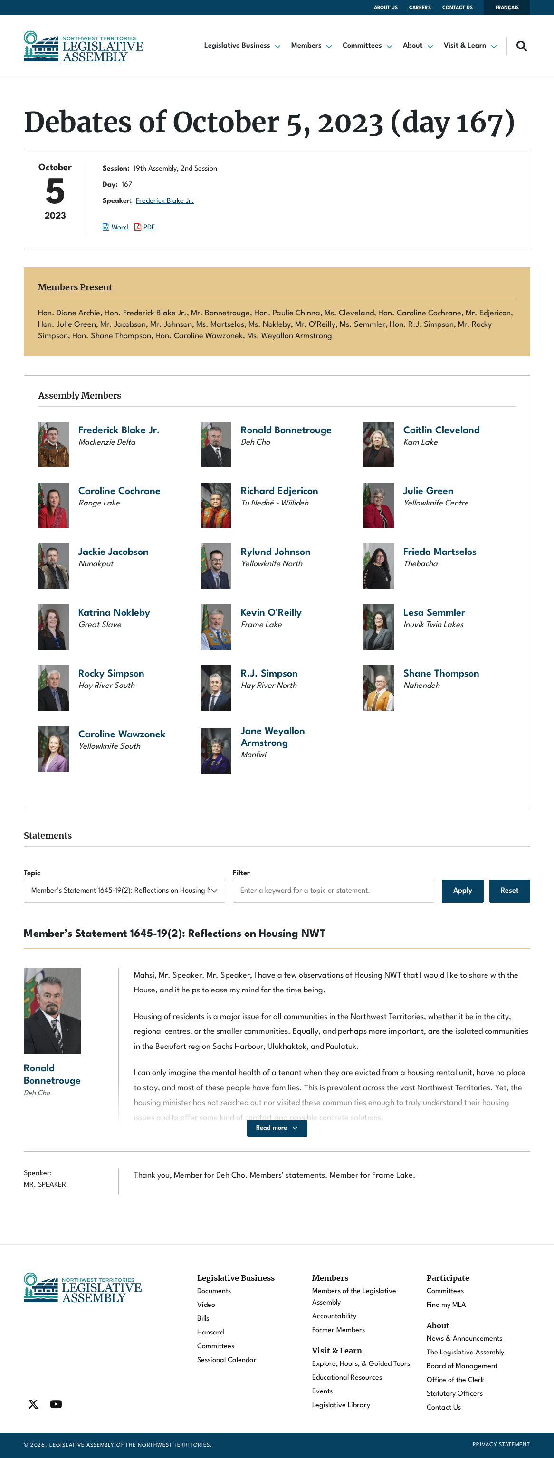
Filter (241, 873)
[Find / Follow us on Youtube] (56, 1404)
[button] (243, 46)
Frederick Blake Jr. (165, 201)
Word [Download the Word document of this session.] (120, 227)
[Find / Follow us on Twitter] (33, 1404)
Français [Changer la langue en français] (507, 7)
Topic (32, 873)
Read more (271, 1128)
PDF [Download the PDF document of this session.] (149, 227)
